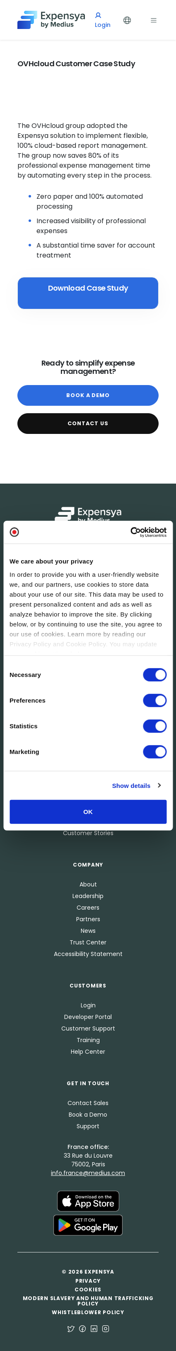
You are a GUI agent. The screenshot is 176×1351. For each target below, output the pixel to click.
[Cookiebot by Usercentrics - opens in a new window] (130, 532)
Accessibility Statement (88, 954)
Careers (88, 907)
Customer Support (88, 1028)
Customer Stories (88, 833)
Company (88, 864)
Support (88, 1126)
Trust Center (88, 942)
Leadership (88, 896)
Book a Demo (88, 395)
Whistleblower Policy (88, 1312)
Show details (131, 785)
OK (88, 811)
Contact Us (88, 423)
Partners (88, 919)
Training (88, 1040)
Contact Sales (88, 1103)
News (88, 931)
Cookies (88, 1289)
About (88, 884)
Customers (88, 985)
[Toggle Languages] (127, 20)
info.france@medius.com (88, 1173)
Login (88, 1005)
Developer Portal (88, 1017)
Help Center (88, 1052)
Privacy (88, 1281)
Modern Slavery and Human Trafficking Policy (88, 1301)
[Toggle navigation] (154, 20)
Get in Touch (88, 1083)
